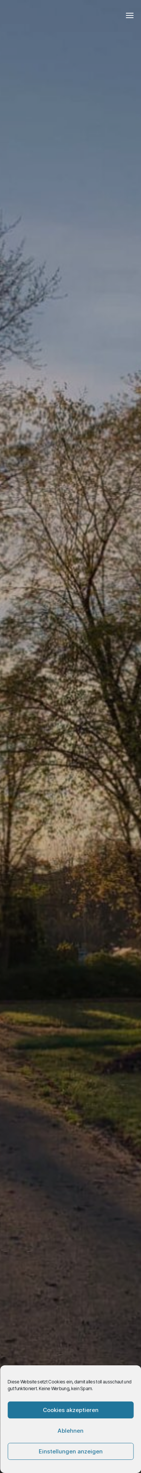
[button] (129, 15)
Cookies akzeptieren (71, 1410)
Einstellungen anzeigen (71, 1451)
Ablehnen (70, 1430)
